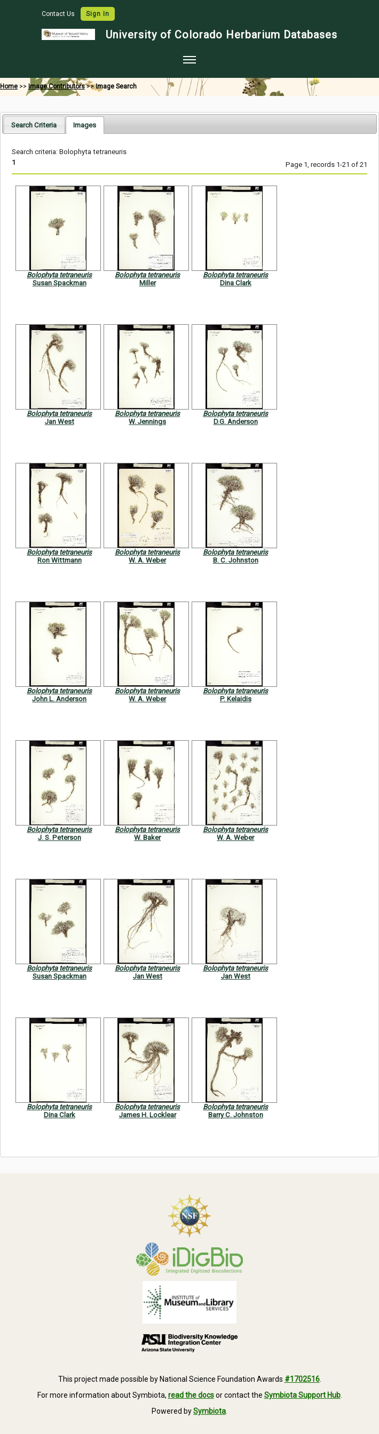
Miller (147, 283)
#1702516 (302, 1379)
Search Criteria (34, 125)
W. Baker (147, 838)
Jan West (59, 422)
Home (9, 86)
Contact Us (59, 14)
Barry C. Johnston (235, 1115)
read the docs (191, 1395)
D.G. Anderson (236, 422)
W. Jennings (147, 422)
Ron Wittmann (59, 560)
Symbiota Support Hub (302, 1395)
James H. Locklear (147, 1115)
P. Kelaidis (235, 699)
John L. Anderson (59, 699)
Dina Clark (235, 283)
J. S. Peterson (59, 838)
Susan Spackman (59, 283)
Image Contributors (56, 86)
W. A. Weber (147, 560)
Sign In (97, 14)
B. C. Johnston (235, 560)
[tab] (34, 124)
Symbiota (209, 1411)
